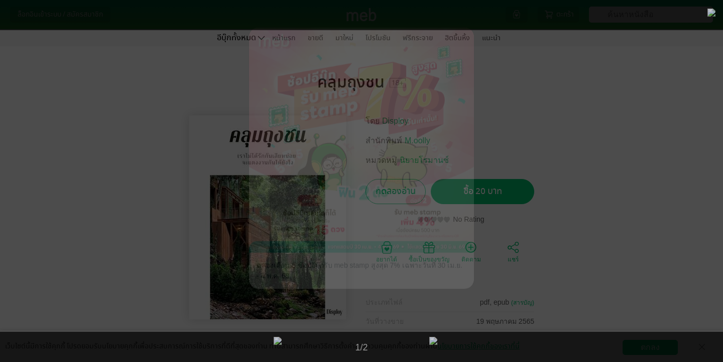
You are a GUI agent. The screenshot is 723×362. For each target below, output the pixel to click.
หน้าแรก (284, 38)
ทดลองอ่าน (396, 191)
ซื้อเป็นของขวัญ (429, 251)
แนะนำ (491, 38)
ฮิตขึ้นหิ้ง (457, 38)
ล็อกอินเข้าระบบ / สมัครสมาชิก (60, 14)
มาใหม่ (344, 38)
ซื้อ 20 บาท (482, 191)
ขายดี (315, 38)
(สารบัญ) (522, 302)
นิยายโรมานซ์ (424, 160)
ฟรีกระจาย (418, 38)
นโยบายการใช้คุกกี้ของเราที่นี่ (478, 346)
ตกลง (650, 347)
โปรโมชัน (378, 38)
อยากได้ (386, 251)
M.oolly (417, 140)
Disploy (395, 121)
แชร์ (513, 251)
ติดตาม (471, 251)
